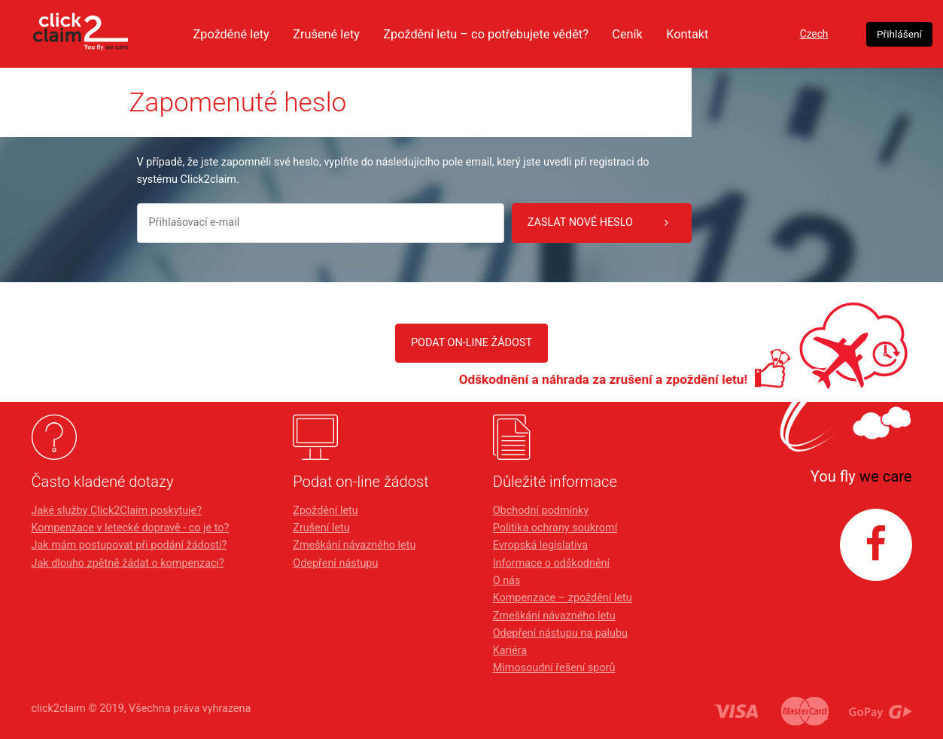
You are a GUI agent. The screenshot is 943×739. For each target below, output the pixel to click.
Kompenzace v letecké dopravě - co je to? (131, 528)
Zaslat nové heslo (598, 222)
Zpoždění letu (325, 510)
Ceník (656, 33)
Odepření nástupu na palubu (560, 633)
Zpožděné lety (240, 33)
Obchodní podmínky (541, 510)
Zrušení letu (321, 528)
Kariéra (510, 650)
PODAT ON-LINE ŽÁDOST (471, 342)
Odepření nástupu (335, 563)
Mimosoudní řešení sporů (554, 667)
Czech (813, 34)
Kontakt (717, 33)
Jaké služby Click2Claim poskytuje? (117, 510)
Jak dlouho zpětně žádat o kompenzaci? (128, 563)
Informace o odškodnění (551, 563)
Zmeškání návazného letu (354, 545)
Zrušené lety (339, 33)
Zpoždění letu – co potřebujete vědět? (507, 33)
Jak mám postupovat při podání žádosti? (129, 545)
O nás (507, 580)
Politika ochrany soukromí (555, 528)
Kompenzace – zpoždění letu (562, 598)
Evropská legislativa (540, 545)
